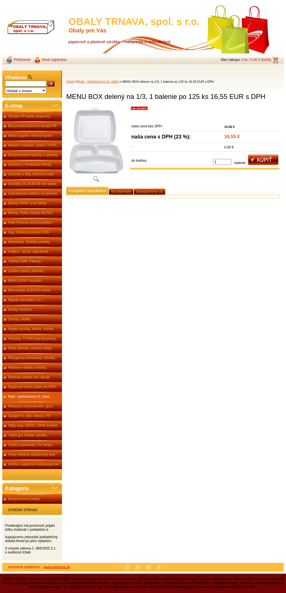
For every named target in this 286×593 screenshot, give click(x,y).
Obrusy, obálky (19, 319)
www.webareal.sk (56, 567)
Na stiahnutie (121, 192)
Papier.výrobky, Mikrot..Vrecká (31, 329)
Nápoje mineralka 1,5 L (25, 300)
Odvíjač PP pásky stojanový (29, 116)
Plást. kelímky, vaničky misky (30, 348)
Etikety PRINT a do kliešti (27, 203)
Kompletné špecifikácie (87, 191)
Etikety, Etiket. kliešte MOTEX (30, 213)
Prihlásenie (22, 60)
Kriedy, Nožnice (20, 310)
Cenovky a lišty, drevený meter (31, 174)
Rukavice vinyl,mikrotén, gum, (30, 406)
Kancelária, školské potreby (29, 242)
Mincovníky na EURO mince (29, 290)
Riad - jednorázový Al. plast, (29, 397)
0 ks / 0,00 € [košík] (256, 60)
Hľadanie (16, 77)
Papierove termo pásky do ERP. (32, 387)
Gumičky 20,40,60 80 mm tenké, (32, 184)
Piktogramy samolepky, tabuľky (31, 358)
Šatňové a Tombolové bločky (29, 165)
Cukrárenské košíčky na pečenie (32, 194)
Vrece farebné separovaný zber (31, 455)
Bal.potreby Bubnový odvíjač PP (32, 126)
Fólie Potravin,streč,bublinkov (30, 223)
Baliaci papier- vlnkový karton (30, 136)
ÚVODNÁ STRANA (22, 510)
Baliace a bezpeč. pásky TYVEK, (33, 145)
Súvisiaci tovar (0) (149, 192)
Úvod (70, 82)
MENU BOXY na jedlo (24, 281)
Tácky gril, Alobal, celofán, (27, 435)
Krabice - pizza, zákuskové (28, 252)
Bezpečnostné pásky (24, 499)
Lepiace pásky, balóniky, (26, 271)
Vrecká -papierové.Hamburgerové (33, 464)
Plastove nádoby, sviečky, (27, 368)
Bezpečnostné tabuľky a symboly (33, 155)
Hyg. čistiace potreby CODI (28, 232)
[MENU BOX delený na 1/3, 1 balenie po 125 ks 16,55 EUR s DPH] (96, 146)
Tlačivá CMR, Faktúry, (25, 261)
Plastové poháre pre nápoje (29, 377)
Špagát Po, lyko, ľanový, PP (29, 416)
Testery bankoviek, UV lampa (30, 445)
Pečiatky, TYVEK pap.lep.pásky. (32, 339)
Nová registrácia (54, 60)
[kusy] (222, 162)
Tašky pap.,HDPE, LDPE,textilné (32, 426)
